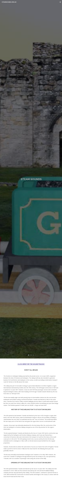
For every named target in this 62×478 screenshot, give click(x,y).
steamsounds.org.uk (9, 2)
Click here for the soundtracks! (31, 364)
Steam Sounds (31, 179)
